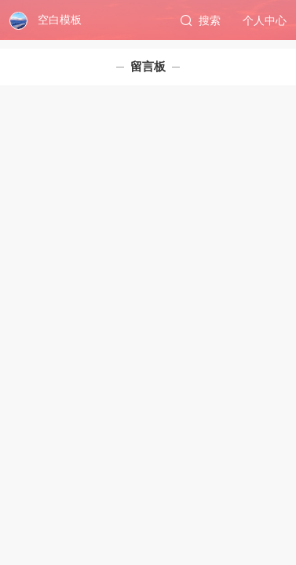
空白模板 (60, 19)
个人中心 (265, 20)
